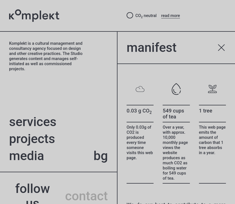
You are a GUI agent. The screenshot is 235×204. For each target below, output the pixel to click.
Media (26, 155)
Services (32, 121)
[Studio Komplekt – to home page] (63, 15)
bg (101, 155)
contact (86, 196)
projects (32, 138)
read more (170, 15)
